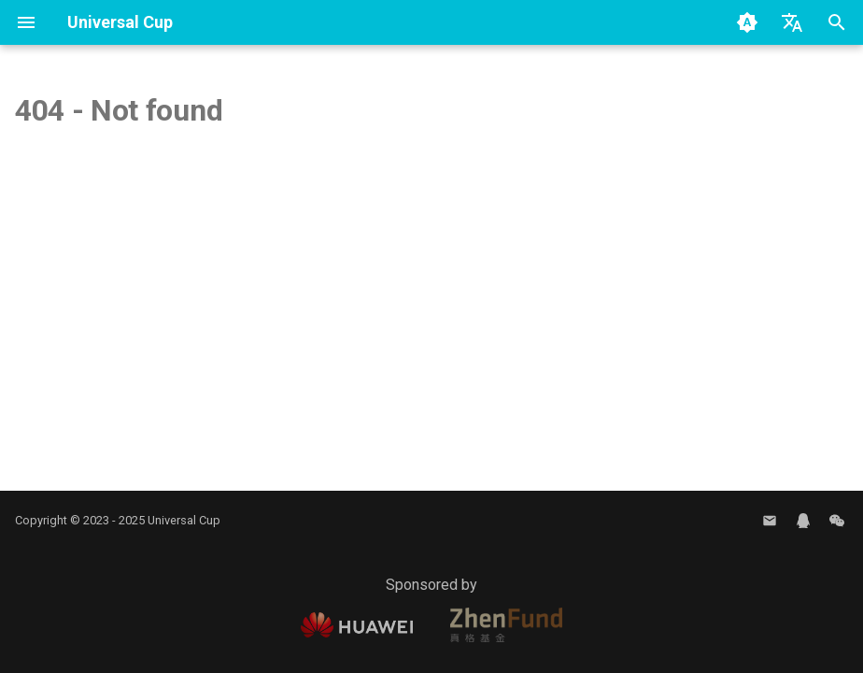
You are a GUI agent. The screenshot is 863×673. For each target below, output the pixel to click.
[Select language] (792, 22)
